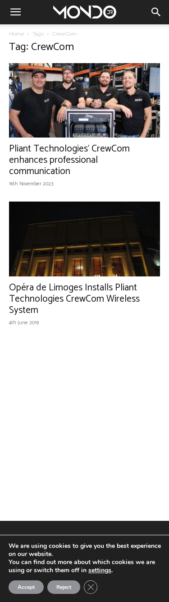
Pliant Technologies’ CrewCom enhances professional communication (69, 160)
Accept (26, 587)
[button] (15, 12)
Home (16, 34)
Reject (63, 587)
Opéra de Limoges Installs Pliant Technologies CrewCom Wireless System (74, 299)
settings (99, 570)
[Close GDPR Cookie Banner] (90, 587)
